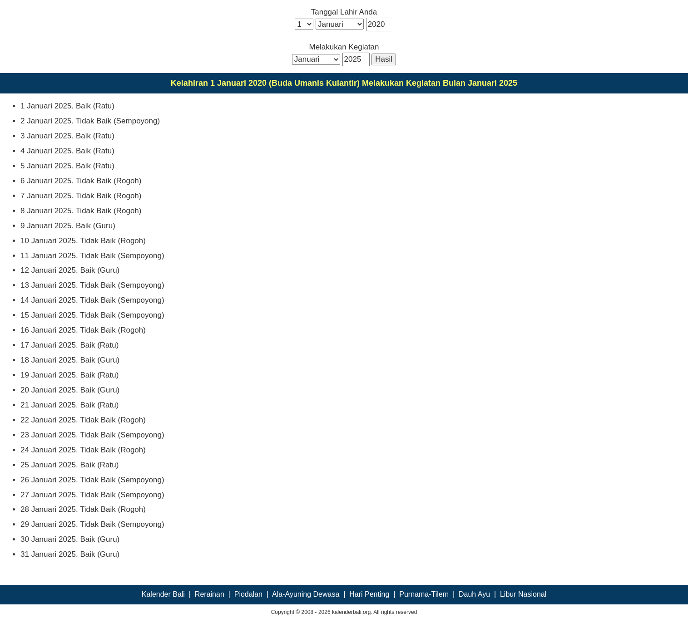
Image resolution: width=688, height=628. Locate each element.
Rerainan (209, 594)
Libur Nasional (523, 594)
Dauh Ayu (474, 594)
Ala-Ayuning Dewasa (305, 594)
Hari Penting (369, 594)
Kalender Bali (163, 594)
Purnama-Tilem (424, 594)
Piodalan (248, 594)
